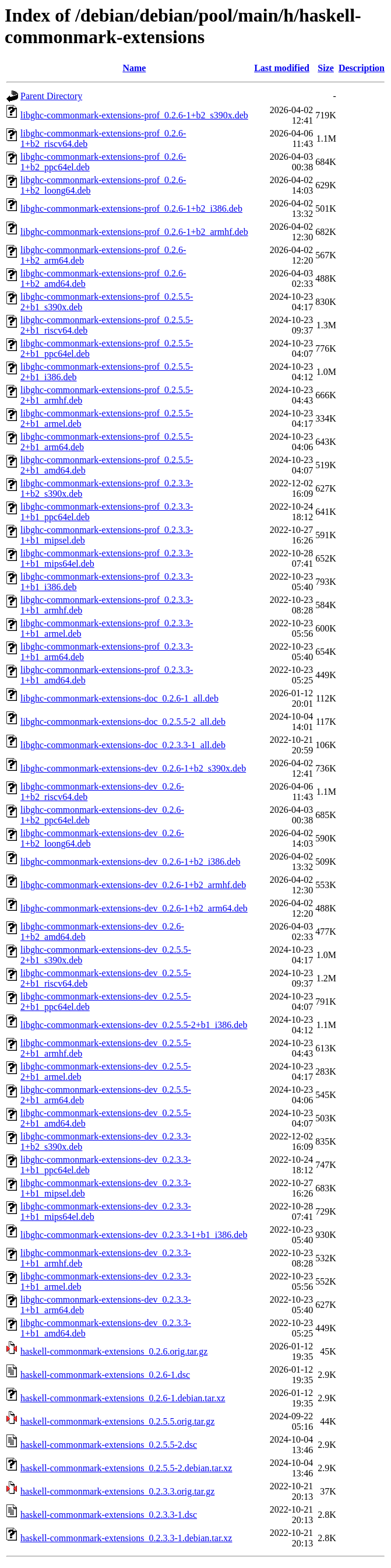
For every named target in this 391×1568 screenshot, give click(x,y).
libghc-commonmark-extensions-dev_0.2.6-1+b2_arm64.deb (134, 908)
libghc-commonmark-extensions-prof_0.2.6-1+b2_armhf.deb (134, 232)
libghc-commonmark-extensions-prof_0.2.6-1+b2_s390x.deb (134, 115)
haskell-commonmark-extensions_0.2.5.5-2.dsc (108, 1445)
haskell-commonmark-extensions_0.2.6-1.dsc (105, 1375)
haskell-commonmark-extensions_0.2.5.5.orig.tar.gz (117, 1421)
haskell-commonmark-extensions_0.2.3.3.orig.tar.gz (117, 1491)
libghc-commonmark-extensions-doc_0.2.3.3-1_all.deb (123, 745)
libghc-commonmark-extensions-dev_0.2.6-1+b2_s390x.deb (133, 768)
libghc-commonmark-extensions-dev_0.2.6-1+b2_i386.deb (130, 862)
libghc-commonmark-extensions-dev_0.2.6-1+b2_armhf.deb (133, 885)
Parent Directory (51, 96)
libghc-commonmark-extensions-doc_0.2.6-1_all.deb (119, 698)
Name (134, 68)
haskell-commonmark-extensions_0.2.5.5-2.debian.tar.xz (126, 1468)
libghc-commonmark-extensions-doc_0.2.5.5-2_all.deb (123, 722)
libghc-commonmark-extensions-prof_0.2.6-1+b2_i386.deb (131, 208)
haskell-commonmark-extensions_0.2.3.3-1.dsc (108, 1515)
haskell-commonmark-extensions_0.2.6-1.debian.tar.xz (122, 1398)
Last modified (281, 68)
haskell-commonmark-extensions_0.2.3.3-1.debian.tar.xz (126, 1538)
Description (362, 68)
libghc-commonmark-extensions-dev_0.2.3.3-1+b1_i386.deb (133, 1235)
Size (326, 68)
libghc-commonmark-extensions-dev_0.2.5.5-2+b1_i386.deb (133, 1025)
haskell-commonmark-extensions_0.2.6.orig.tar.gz (113, 1351)
